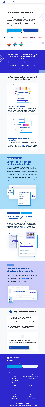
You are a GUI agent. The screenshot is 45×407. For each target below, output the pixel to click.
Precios (14, 376)
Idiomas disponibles (14, 380)
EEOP (31, 394)
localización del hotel (26, 145)
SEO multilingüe (24, 278)
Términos (31, 390)
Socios (14, 390)
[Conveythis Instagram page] (26, 403)
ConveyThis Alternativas (31, 378)
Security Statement (31, 398)
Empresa (14, 378)
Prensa (14, 394)
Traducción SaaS (21, 227)
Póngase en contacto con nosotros (18, 348)
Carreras (14, 396)
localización (28, 173)
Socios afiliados (14, 392)
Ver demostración (30, 366)
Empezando (30, 372)
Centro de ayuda (30, 374)
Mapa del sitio (14, 398)
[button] (15, 372)
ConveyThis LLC (33, 405)
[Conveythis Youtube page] (28, 403)
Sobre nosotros (14, 388)
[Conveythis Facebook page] (23, 403)
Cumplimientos (30, 392)
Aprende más (31, 30)
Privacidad (31, 388)
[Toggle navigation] (41, 1)
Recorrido (14, 382)
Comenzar (14, 30)
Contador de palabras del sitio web (30, 376)
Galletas (31, 396)
